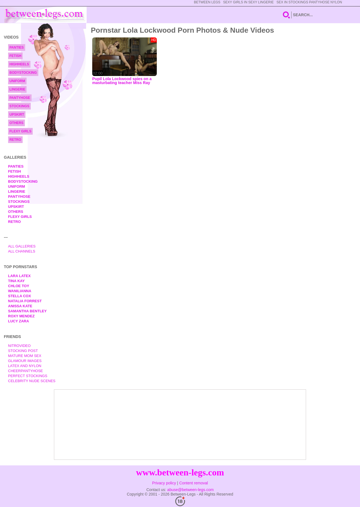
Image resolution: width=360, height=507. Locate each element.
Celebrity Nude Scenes (32, 381)
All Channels (21, 251)
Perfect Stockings (27, 376)
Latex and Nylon (24, 366)
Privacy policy (164, 483)
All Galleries (22, 246)
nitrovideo (19, 346)
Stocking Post (23, 351)
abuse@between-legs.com (190, 489)
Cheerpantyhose (25, 371)
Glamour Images (25, 361)
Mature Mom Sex (24, 356)
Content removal (193, 483)
